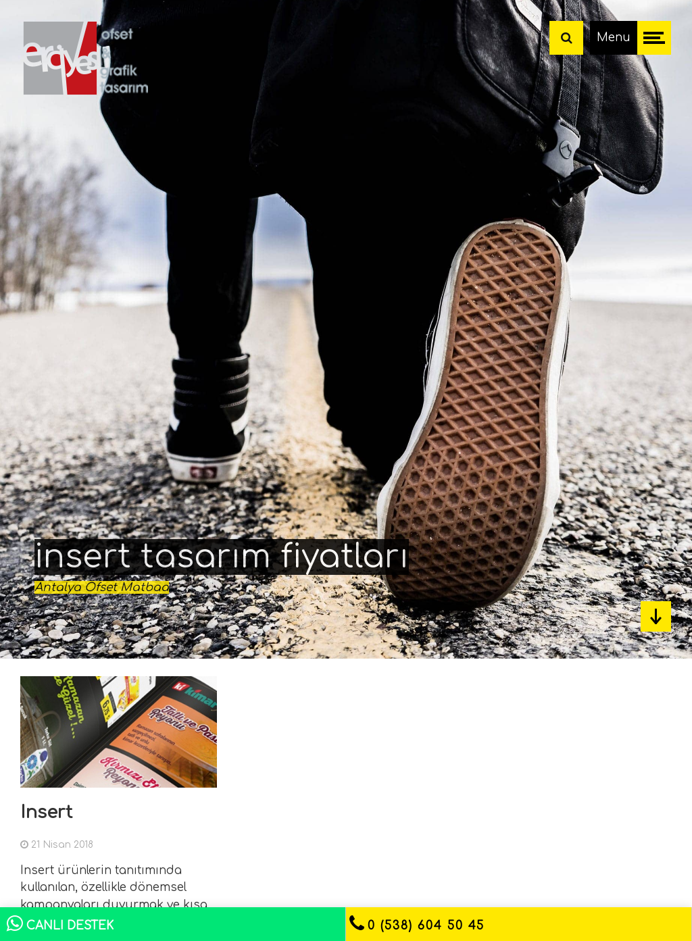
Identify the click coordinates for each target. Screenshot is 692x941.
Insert (46, 812)
